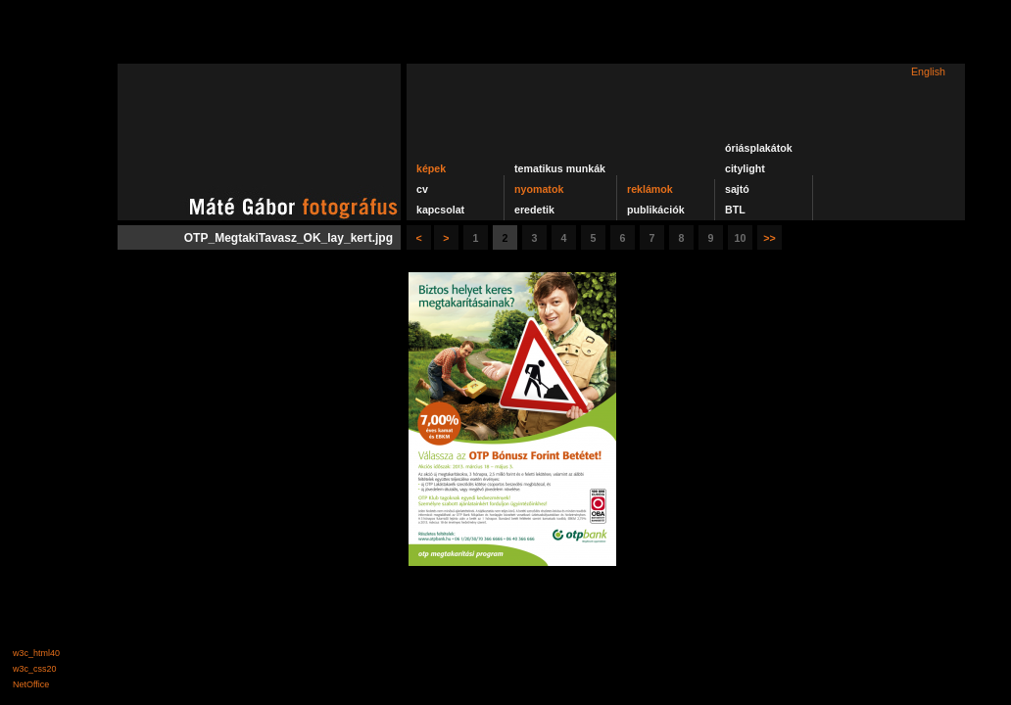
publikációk (656, 209)
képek (431, 168)
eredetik (534, 209)
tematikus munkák (559, 168)
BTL (735, 209)
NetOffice (31, 684)
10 (740, 238)
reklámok (650, 189)
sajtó (737, 189)
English (928, 71)
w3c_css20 (35, 669)
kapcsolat (440, 209)
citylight (745, 168)
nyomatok (538, 189)
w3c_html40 (36, 653)
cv (422, 189)
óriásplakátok (759, 148)
